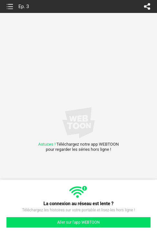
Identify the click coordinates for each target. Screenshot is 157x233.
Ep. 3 (23, 6)
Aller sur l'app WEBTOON (78, 222)
